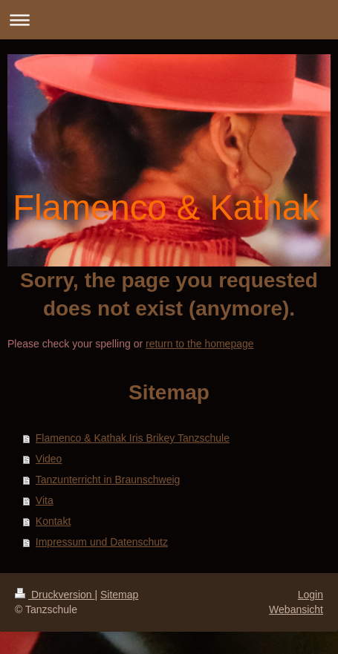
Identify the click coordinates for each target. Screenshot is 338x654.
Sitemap (119, 595)
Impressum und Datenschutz (102, 542)
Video (49, 459)
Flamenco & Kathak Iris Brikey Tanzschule (133, 438)
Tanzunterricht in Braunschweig (108, 479)
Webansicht (296, 609)
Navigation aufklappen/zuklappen (169, 20)
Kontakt (53, 521)
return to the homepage (200, 344)
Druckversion (54, 595)
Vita (44, 500)
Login (310, 595)
